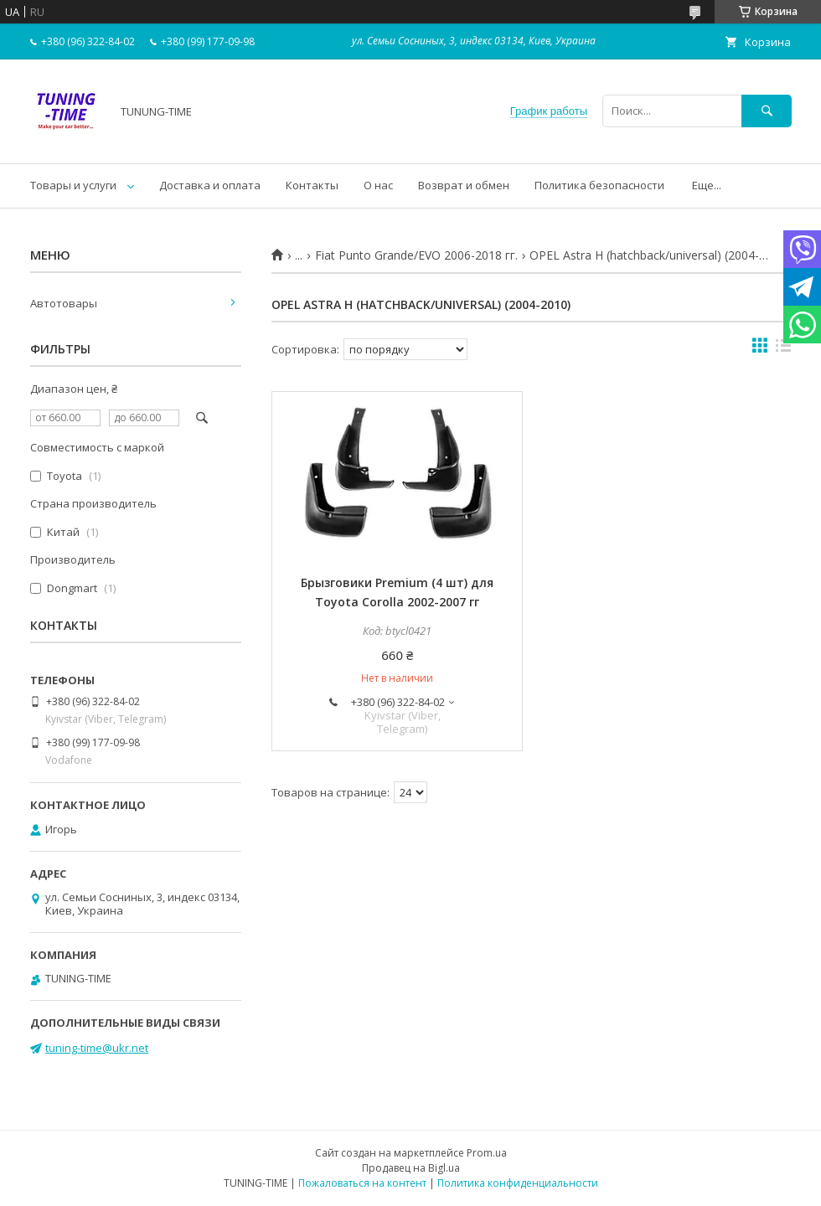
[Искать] (766, 111)
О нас (378, 185)
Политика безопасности (599, 185)
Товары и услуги (73, 185)
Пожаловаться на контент (362, 1183)
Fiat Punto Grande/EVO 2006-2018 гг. (416, 255)
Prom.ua (487, 1153)
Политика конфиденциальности (517, 1183)
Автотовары (63, 303)
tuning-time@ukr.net (96, 1047)
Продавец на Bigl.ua (411, 1168)
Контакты (312, 185)
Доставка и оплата (210, 185)
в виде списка (783, 349)
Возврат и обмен (463, 185)
